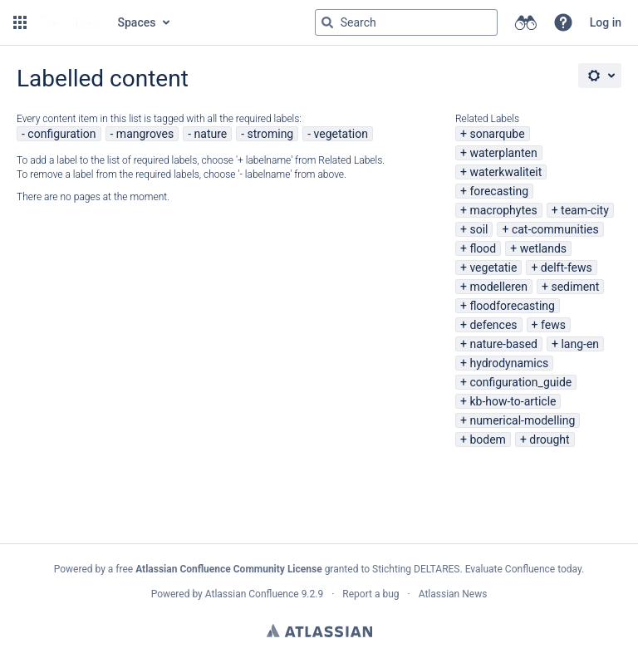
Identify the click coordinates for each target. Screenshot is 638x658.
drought (549, 439)
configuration (61, 133)
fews (553, 324)
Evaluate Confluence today (523, 569)
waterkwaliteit (505, 172)
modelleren (498, 286)
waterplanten (503, 153)
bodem (487, 439)
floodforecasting (511, 305)
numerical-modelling (522, 420)
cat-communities (555, 229)
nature (211, 133)
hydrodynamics (508, 363)
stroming (271, 133)
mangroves (145, 133)
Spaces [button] (137, 22)
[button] (20, 22)
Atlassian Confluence (252, 594)
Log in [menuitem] (605, 22)
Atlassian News (453, 594)
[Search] (327, 22)
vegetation (341, 133)
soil (478, 229)
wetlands (543, 248)
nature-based (503, 344)
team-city (585, 210)
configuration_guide (520, 382)
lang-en (580, 344)
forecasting (498, 191)
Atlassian (319, 630)
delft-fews (566, 267)
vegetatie (493, 267)
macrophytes (503, 210)
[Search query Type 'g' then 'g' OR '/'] (406, 22)
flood (482, 248)
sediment (575, 286)
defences (493, 324)
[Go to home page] (71, 22)
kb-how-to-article (512, 401)
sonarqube (496, 133)
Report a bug (370, 594)
